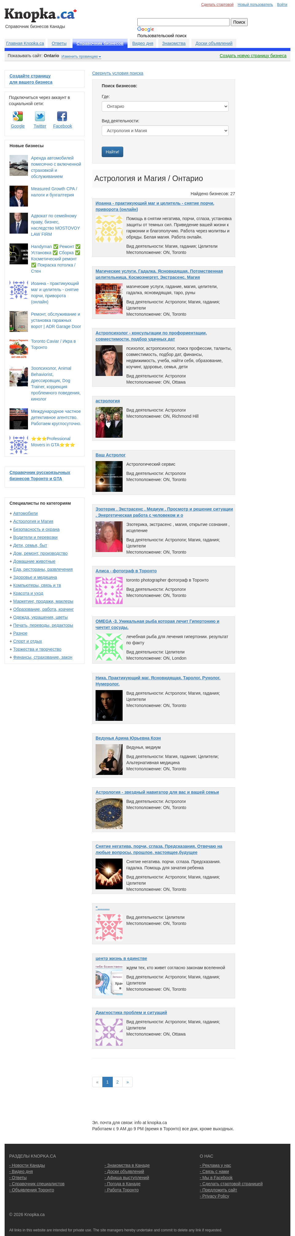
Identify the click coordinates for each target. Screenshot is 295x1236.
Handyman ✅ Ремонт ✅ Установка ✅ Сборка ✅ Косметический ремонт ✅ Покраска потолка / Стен (56, 259)
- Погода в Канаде (122, 1183)
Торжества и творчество (37, 649)
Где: (106, 96)
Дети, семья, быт (30, 545)
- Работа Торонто (121, 1189)
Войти (282, 4)
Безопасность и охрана (36, 529)
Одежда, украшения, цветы (40, 617)
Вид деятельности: (120, 120)
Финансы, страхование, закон (42, 657)
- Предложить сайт (218, 1189)
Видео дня (142, 43)
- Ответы (18, 1177)
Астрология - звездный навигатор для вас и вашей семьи (157, 792)
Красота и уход (28, 593)
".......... (103, 908)
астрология (108, 400)
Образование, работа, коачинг (43, 609)
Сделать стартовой (217, 4)
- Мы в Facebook (216, 1177)
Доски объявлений (213, 43)
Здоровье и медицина (35, 577)
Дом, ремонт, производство (40, 553)
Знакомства (174, 43)
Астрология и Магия (33, 521)
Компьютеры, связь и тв (37, 585)
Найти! (112, 151)
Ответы (59, 43)
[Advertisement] (265, 162)
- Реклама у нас (215, 1165)
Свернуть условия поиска (117, 73)
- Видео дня (21, 1171)
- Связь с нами (214, 1171)
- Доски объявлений (124, 1171)
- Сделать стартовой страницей (231, 1183)
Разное (20, 633)
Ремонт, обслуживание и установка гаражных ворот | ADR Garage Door (56, 320)
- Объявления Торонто (31, 1189)
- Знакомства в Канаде (127, 1165)
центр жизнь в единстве (121, 958)
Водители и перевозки (35, 537)
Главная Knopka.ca (25, 43)
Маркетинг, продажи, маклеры (43, 601)
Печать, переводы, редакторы (43, 625)
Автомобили (25, 513)
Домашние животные (34, 561)
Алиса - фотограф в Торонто (126, 570)
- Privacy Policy (214, 1196)
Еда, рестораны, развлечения (43, 569)
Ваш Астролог (111, 454)
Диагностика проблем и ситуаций (131, 1012)
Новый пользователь (255, 4)
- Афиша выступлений (126, 1177)
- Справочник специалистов (37, 1183)
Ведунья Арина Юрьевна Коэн (128, 738)
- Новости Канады (27, 1165)
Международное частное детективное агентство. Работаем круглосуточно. (56, 417)
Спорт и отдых (27, 641)
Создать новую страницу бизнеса (253, 55)
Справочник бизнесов (100, 43)
